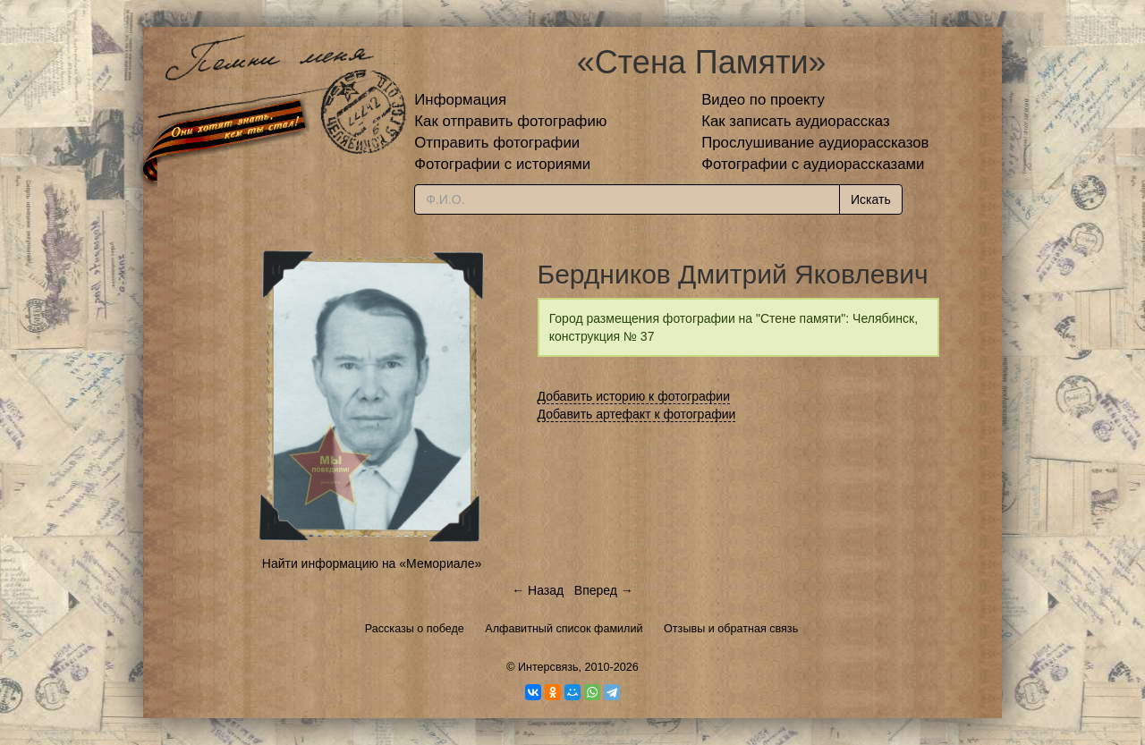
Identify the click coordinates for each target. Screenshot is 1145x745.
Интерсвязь (548, 667)
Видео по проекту (763, 99)
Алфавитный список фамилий (563, 628)
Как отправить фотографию (510, 121)
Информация (460, 99)
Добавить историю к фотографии (634, 396)
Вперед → (603, 590)
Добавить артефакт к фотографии (637, 414)
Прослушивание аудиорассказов (815, 142)
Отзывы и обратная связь (731, 628)
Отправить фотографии (497, 142)
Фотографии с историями (502, 164)
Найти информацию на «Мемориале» (371, 563)
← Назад (538, 590)
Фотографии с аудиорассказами (812, 164)
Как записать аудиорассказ (795, 121)
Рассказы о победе (414, 628)
